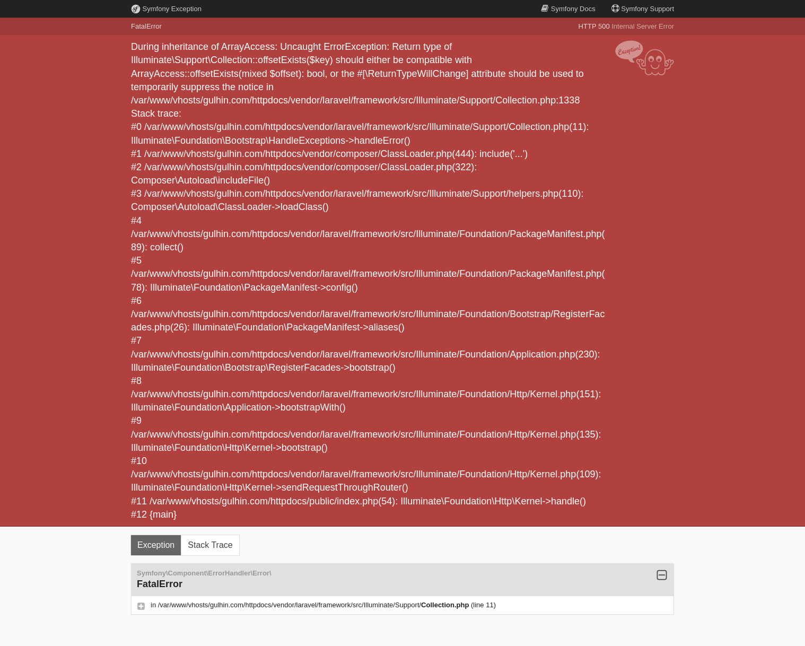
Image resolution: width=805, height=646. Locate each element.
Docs (568, 9)
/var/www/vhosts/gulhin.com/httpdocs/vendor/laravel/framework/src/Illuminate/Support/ (314, 605)
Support (642, 9)
